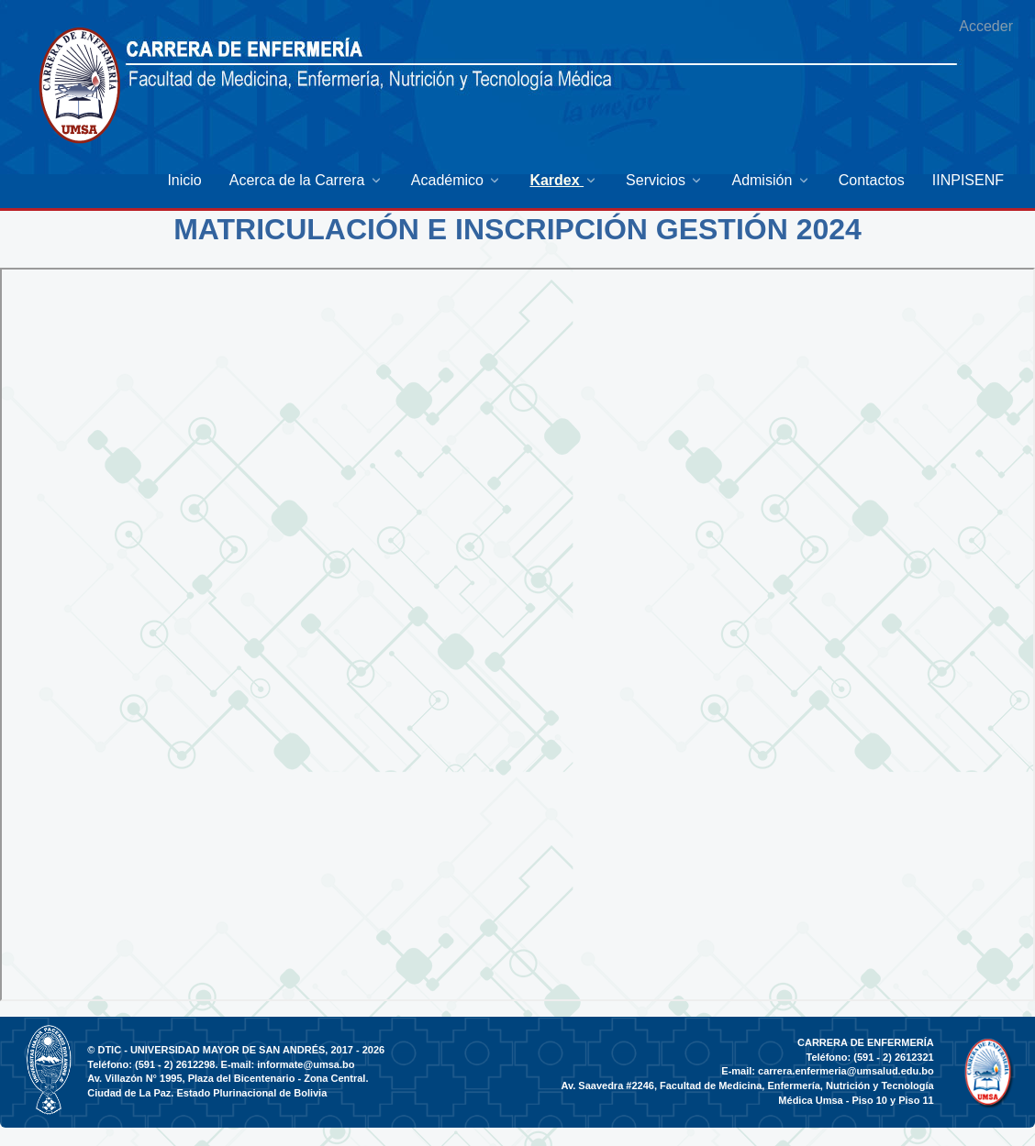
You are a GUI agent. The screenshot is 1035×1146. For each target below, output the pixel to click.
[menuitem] (184, 180)
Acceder (986, 26)
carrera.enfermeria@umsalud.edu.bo (846, 1070)
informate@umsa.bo (305, 1064)
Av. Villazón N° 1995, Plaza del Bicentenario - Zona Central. (227, 1078)
